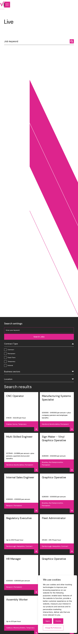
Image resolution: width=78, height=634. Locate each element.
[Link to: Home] (9, 5)
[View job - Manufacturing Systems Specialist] (57, 411)
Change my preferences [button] (53, 628)
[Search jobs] (72, 42)
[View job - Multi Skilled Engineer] (21, 452)
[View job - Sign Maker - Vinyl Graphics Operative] (57, 452)
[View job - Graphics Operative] (57, 493)
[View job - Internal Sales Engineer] (21, 493)
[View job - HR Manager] (21, 574)
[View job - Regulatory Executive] (21, 533)
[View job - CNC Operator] (21, 411)
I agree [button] (47, 621)
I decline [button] (58, 621)
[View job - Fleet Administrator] (57, 533)
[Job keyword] (39, 43)
